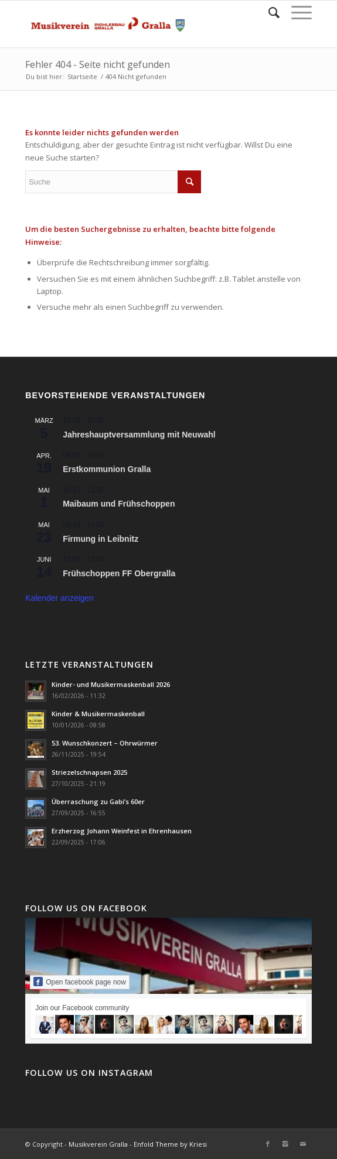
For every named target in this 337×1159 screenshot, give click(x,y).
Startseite (82, 76)
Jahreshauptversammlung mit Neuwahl (139, 434)
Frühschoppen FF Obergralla (119, 573)
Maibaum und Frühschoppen (119, 503)
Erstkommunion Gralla (107, 469)
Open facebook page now (79, 981)
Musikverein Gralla (98, 1144)
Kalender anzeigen (59, 598)
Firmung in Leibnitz (100, 538)
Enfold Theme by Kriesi (170, 1144)
